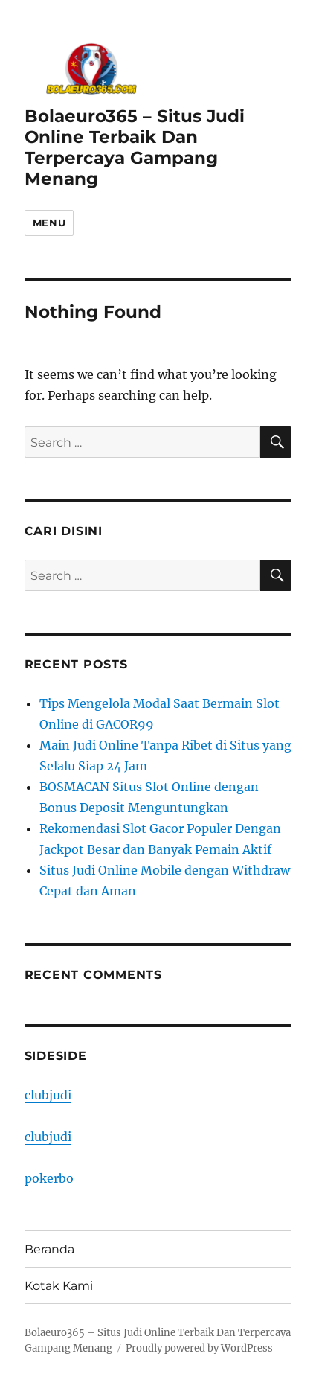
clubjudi (48, 1094)
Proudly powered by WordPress (199, 1348)
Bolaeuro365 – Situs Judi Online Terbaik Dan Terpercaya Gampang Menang (135, 147)
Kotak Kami (59, 1286)
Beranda (49, 1249)
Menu (49, 223)
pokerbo (49, 1178)
